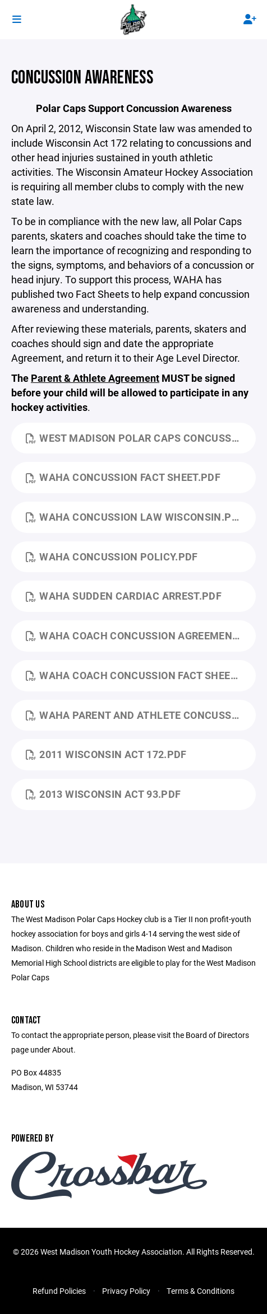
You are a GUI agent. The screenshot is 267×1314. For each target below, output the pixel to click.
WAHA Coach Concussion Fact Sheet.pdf (141, 675)
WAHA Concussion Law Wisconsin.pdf (135, 516)
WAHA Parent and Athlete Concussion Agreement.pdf (141, 715)
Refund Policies (59, 1290)
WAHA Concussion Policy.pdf (112, 556)
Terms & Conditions (200, 1290)
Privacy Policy (126, 1290)
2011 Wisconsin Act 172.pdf (106, 754)
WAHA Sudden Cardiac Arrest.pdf (124, 595)
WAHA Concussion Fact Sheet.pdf (123, 477)
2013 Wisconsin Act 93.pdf (103, 794)
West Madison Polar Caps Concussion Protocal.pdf (141, 438)
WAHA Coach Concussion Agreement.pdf (141, 635)
